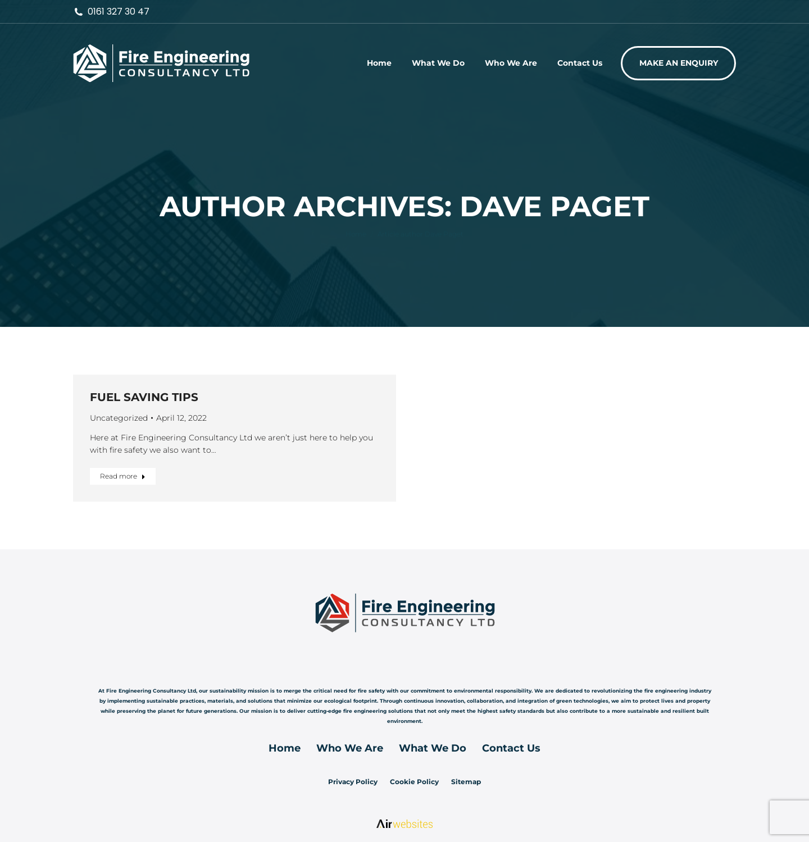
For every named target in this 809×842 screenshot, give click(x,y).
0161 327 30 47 (111, 12)
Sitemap (466, 781)
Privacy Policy (353, 781)
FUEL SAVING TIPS (144, 397)
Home (285, 748)
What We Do (432, 748)
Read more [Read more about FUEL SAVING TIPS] (123, 476)
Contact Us (511, 748)
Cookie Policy (414, 781)
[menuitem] (379, 63)
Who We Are (349, 748)
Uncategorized (119, 418)
